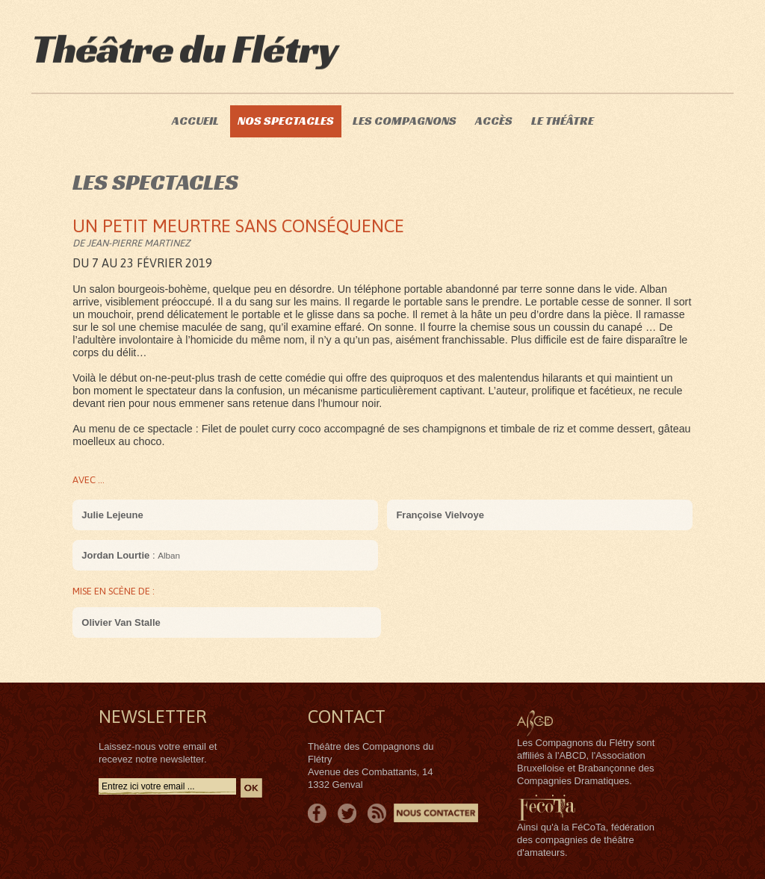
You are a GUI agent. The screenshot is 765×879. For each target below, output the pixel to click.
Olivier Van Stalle (121, 622)
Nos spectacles (286, 120)
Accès (493, 120)
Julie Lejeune (112, 515)
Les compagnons (404, 120)
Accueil (195, 120)
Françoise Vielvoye (440, 515)
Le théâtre (562, 120)
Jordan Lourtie (115, 555)
